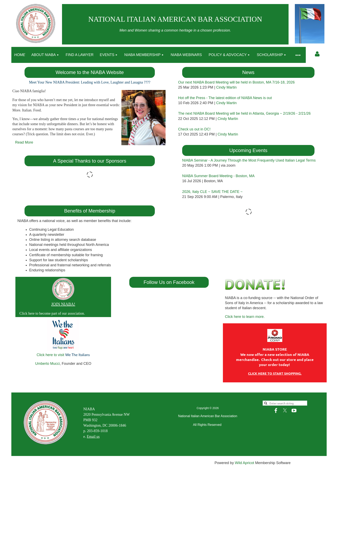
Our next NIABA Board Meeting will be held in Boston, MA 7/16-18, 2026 (236, 82)
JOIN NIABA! (63, 304)
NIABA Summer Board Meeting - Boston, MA (218, 176)
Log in (317, 54)
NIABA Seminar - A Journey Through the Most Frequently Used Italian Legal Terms (249, 160)
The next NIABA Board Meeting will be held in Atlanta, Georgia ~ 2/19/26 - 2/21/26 (244, 113)
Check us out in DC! (194, 129)
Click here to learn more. (245, 317)
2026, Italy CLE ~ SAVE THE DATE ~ (212, 192)
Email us (93, 437)
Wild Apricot (244, 463)
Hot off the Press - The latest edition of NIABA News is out (225, 98)
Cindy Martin (226, 87)
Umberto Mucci (47, 364)
